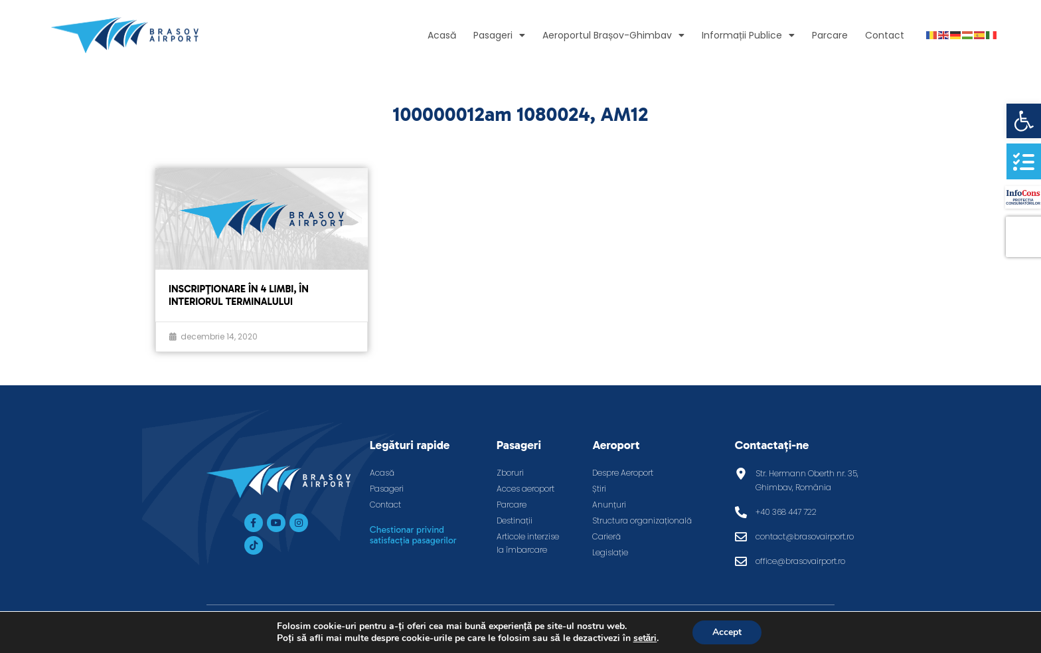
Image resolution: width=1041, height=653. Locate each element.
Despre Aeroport (622, 472)
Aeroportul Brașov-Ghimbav (613, 35)
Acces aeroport (525, 488)
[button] (1023, 121)
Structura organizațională (642, 520)
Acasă (442, 35)
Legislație (610, 552)
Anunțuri (609, 504)
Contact (884, 35)
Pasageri (499, 35)
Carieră (606, 536)
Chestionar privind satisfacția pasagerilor (413, 535)
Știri (599, 488)
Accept (727, 632)
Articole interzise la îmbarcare (528, 543)
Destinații (514, 520)
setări (645, 638)
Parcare (830, 35)
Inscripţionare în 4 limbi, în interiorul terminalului (239, 295)
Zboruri (510, 472)
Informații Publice (748, 35)
